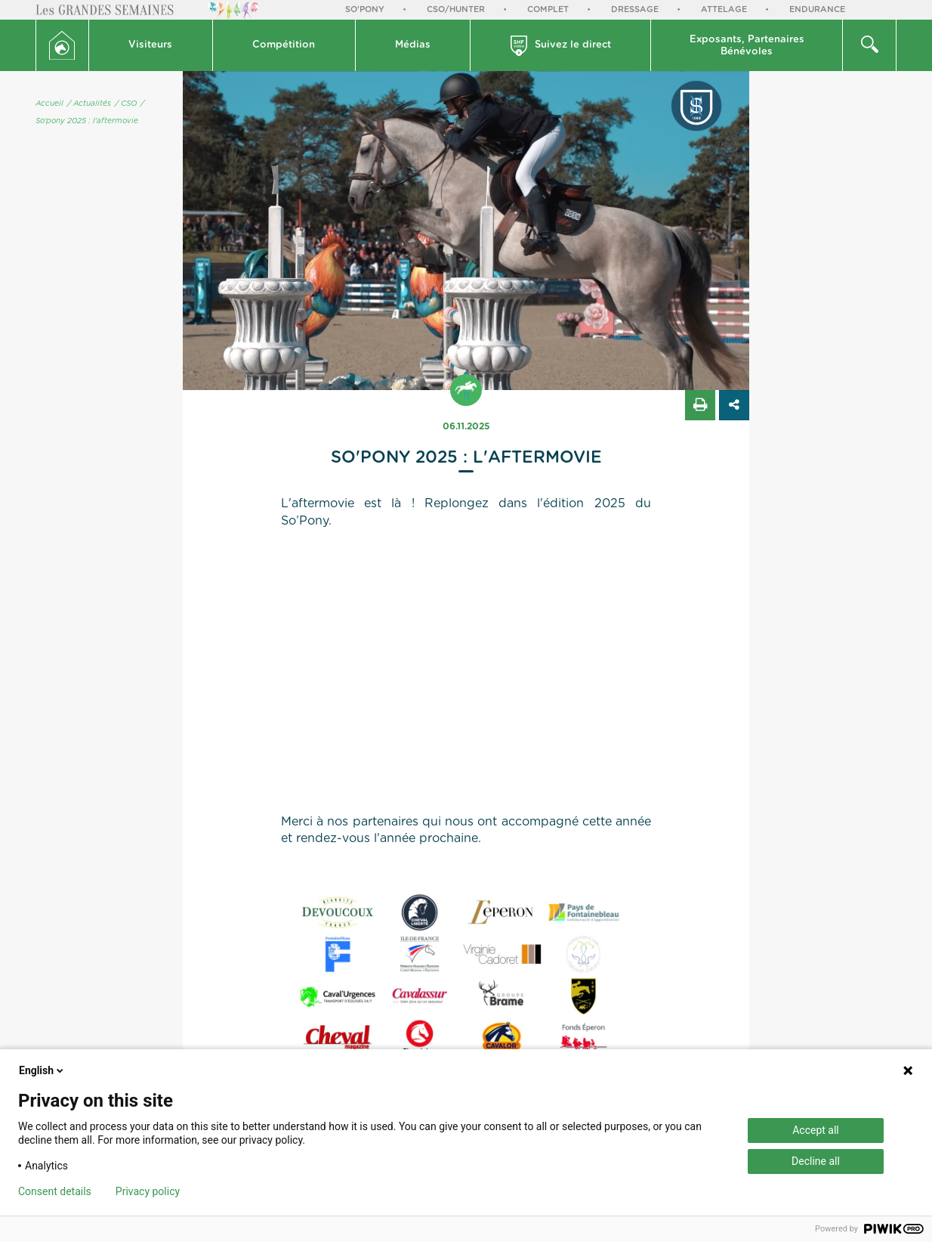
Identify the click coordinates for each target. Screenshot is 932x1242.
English (42, 1070)
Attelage (724, 9)
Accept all (815, 1130)
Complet (548, 9)
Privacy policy (148, 1191)
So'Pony (364, 9)
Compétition (283, 45)
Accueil (49, 103)
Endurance (817, 9)
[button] (151, 45)
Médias (413, 45)
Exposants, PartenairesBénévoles (747, 46)
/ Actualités (89, 103)
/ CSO (126, 103)
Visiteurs (150, 45)
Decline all (816, 1161)
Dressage (635, 9)
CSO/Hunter (456, 9)
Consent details (54, 1191)
